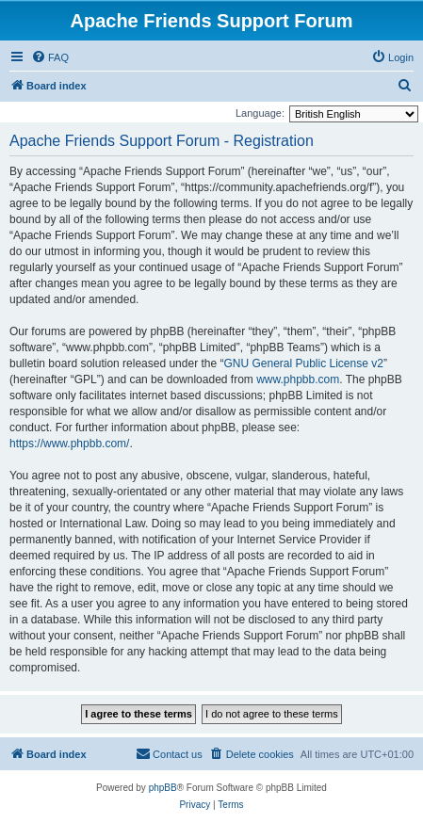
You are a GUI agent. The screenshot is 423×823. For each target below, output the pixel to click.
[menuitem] (50, 57)
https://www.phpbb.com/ (69, 443)
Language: (260, 113)
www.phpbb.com (297, 379)
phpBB (163, 788)
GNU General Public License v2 (302, 363)
